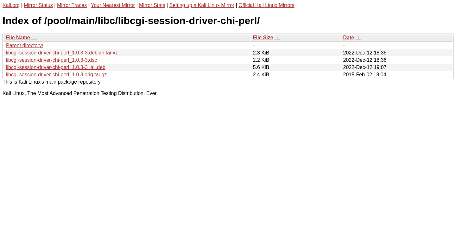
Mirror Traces (72, 5)
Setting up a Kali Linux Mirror (201, 5)
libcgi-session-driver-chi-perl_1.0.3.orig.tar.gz (56, 74)
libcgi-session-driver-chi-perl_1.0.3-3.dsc (51, 60)
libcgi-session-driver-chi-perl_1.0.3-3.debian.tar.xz (62, 52)
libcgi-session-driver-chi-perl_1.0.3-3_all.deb (55, 67)
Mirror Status (38, 5)
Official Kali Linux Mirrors (266, 5)
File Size (263, 37)
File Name (18, 37)
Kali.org (11, 5)
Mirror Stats (152, 5)
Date (348, 37)
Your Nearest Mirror (113, 5)
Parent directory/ (24, 45)
